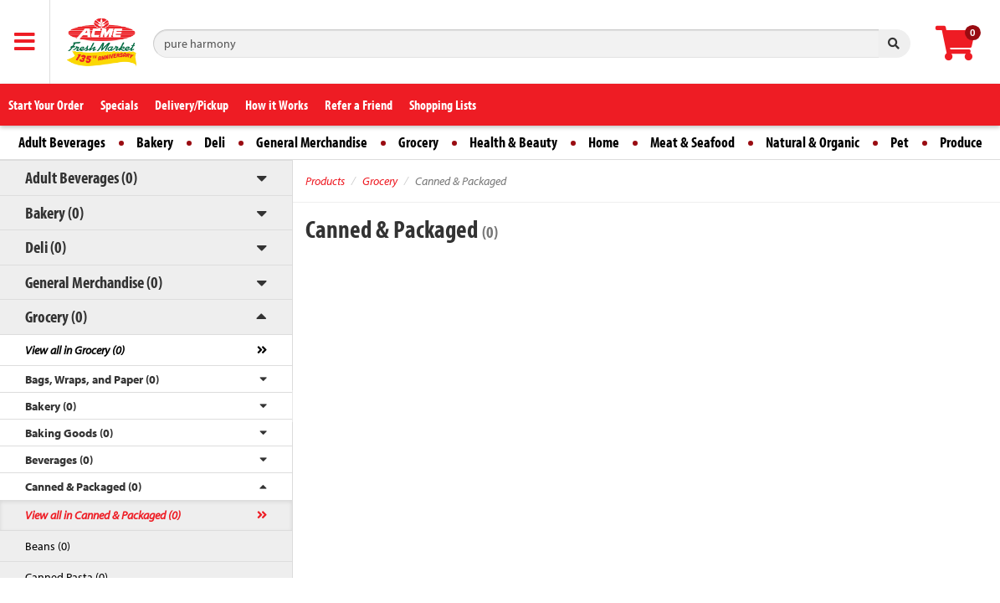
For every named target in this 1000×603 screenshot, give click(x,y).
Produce (961, 142)
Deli (214, 142)
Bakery (154, 142)
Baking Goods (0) (69, 433)
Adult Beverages (61, 142)
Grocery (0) (56, 316)
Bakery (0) (54, 212)
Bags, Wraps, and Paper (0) (92, 379)
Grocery (418, 142)
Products (325, 180)
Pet (899, 142)
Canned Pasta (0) (66, 577)
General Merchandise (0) (93, 281)
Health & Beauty (513, 142)
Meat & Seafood (692, 142)
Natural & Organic (812, 142)
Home (603, 142)
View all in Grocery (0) (75, 350)
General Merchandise (311, 142)
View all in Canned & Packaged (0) (103, 515)
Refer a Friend (358, 104)
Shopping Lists (442, 104)
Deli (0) (45, 246)
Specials (119, 104)
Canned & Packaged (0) (83, 486)
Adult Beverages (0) (81, 177)
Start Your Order (46, 104)
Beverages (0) (59, 459)
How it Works (276, 104)
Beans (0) (47, 546)
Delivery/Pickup (191, 104)
